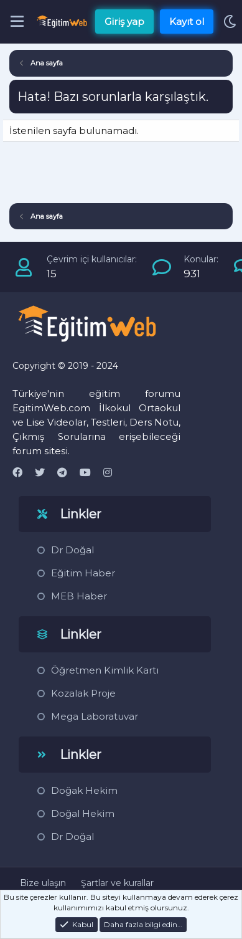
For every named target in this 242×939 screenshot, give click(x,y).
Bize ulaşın (43, 883)
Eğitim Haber (83, 573)
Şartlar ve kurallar (117, 883)
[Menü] (17, 21)
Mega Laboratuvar (94, 716)
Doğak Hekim (84, 790)
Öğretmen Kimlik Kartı (105, 670)
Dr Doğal (72, 550)
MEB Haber (79, 596)
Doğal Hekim (82, 813)
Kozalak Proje (83, 693)
